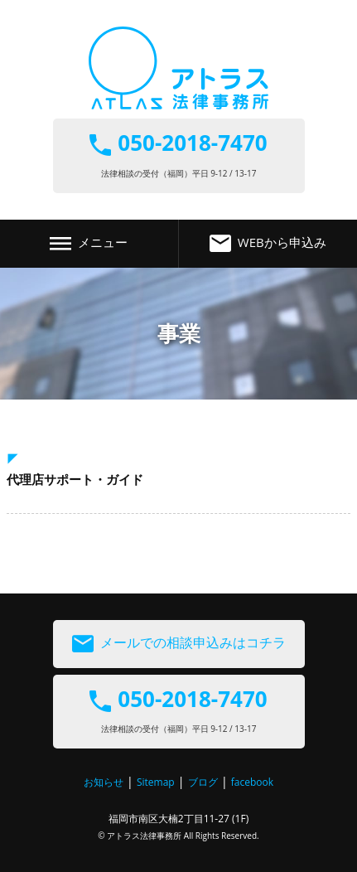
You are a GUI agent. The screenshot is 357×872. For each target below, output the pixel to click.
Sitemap (156, 782)
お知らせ (103, 782)
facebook (252, 782)
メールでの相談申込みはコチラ (179, 644)
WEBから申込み (268, 243)
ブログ (203, 782)
